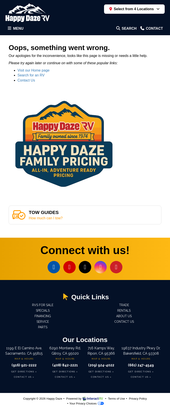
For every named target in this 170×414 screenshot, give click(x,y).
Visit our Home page (33, 70)
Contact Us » (24, 377)
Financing (43, 316)
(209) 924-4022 (101, 365)
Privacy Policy (138, 398)
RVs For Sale (42, 305)
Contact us (124, 321)
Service (43, 321)
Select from (132, 9)
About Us (124, 316)
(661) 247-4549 (141, 365)
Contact (151, 29)
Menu (16, 29)
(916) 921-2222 (24, 365)
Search (126, 29)
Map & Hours (24, 359)
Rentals (124, 310)
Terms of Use (116, 398)
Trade (124, 305)
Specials (43, 310)
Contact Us (26, 80)
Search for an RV (30, 75)
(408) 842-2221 (65, 365)
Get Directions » (24, 371)
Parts (42, 327)
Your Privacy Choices (86, 403)
